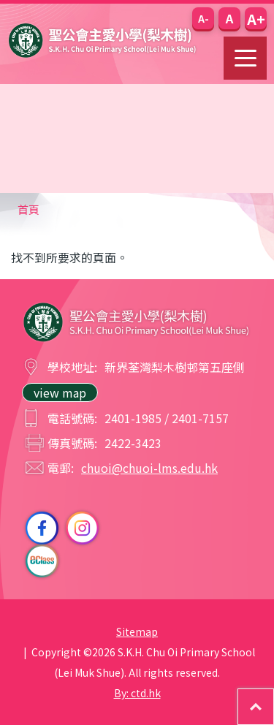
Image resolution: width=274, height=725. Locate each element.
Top (273, 696)
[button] (203, 18)
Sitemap (137, 631)
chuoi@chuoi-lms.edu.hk (149, 468)
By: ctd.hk (137, 693)
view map (60, 392)
